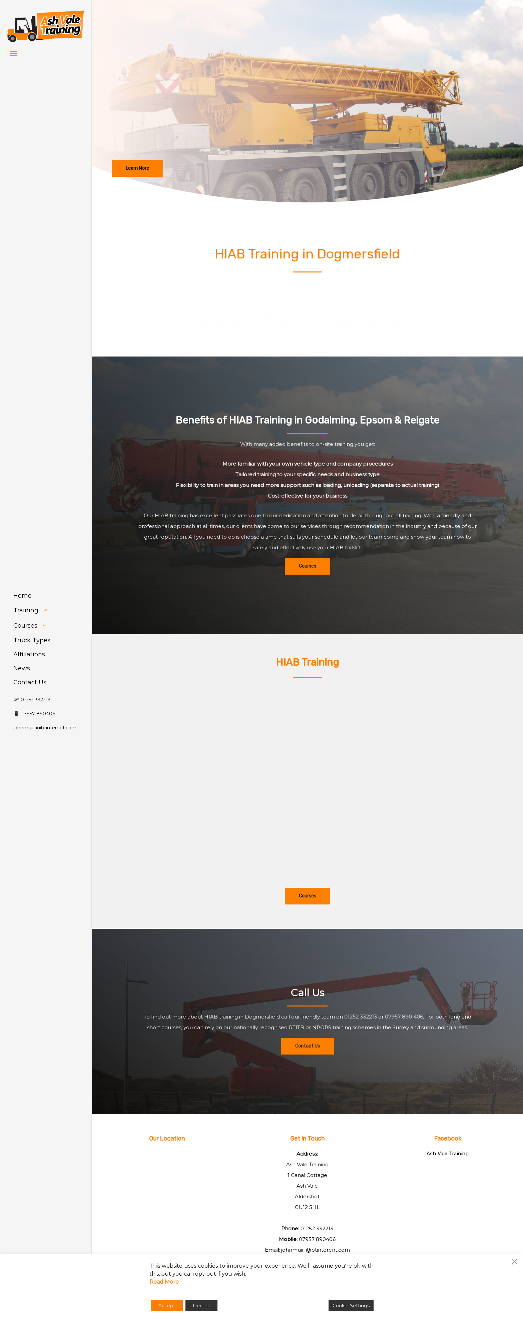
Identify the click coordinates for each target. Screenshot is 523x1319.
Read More (164, 1282)
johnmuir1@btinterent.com (315, 1250)
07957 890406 (317, 1239)
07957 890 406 (404, 1037)
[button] (13, 53)
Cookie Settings (351, 1306)
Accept (166, 1306)
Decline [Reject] (201, 1306)
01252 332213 (360, 1037)
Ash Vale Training (448, 1154)
